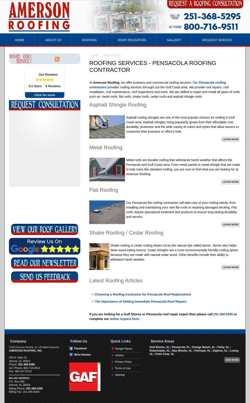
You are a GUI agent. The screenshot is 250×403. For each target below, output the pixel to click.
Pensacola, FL (181, 347)
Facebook (80, 348)
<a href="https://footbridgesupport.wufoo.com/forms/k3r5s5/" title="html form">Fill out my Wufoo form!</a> (44, 166)
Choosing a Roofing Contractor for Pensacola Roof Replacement (143, 294)
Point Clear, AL (164, 354)
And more (232, 359)
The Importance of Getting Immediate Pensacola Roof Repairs (141, 301)
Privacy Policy (123, 361)
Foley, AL (223, 347)
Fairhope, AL (202, 350)
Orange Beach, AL (203, 347)
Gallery (174, 40)
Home (19, 40)
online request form (124, 319)
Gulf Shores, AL (160, 347)
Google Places (123, 348)
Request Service (217, 40)
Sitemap (120, 375)
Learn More (230, 139)
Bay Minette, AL (182, 350)
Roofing (89, 40)
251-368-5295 (223, 314)
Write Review (82, 354)
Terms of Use (123, 368)
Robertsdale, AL (160, 350)
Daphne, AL (220, 350)
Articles (119, 355)
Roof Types (112, 55)
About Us (53, 40)
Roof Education (132, 40)
